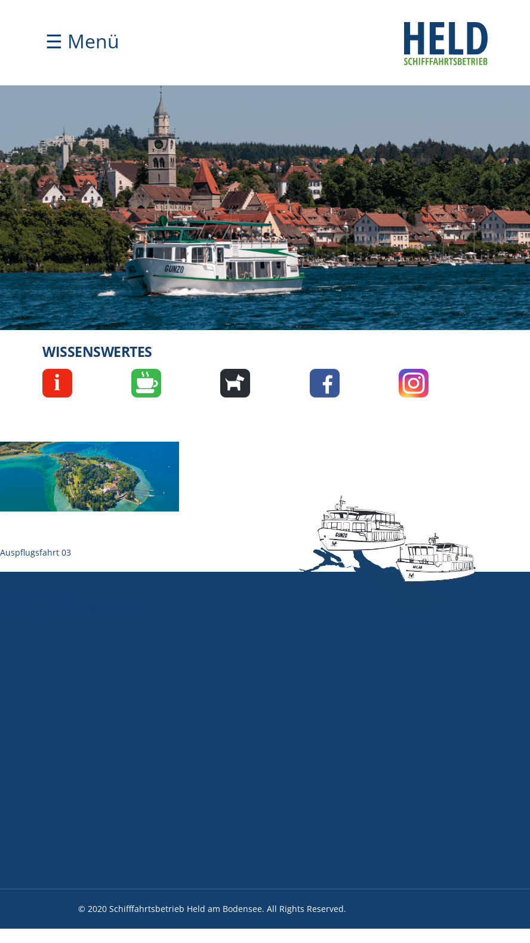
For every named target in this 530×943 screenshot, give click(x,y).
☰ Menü (82, 41)
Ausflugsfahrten (38, 595)
